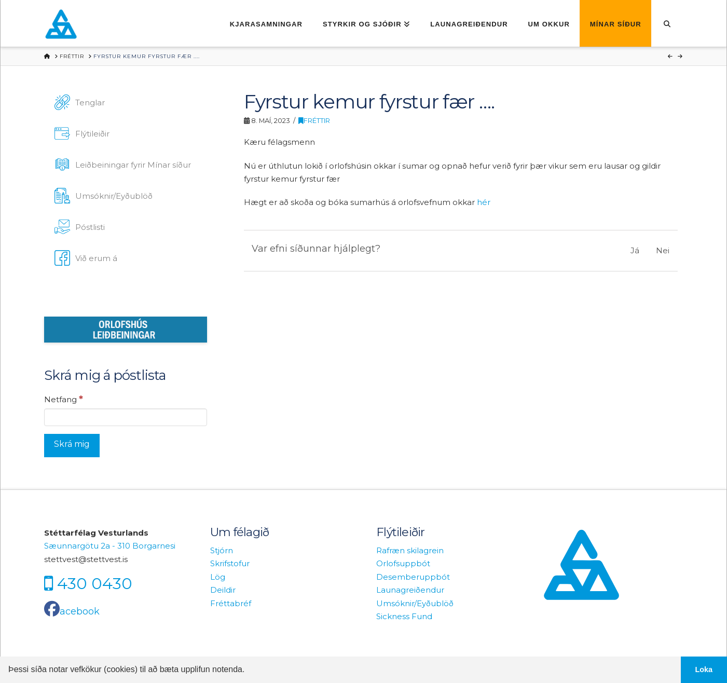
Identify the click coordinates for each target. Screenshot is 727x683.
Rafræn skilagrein (410, 550)
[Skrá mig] (72, 445)
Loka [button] (704, 669)
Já (634, 250)
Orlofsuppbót (403, 563)
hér (483, 202)
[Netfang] (125, 417)
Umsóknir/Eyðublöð (415, 603)
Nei (662, 250)
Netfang (63, 399)
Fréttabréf (230, 603)
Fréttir (314, 121)
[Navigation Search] (667, 23)
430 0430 (94, 583)
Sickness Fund (404, 616)
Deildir (223, 590)
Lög (217, 577)
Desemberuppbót (413, 577)
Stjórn (221, 550)
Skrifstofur (230, 563)
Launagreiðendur (410, 590)
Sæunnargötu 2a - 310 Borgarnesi (109, 546)
